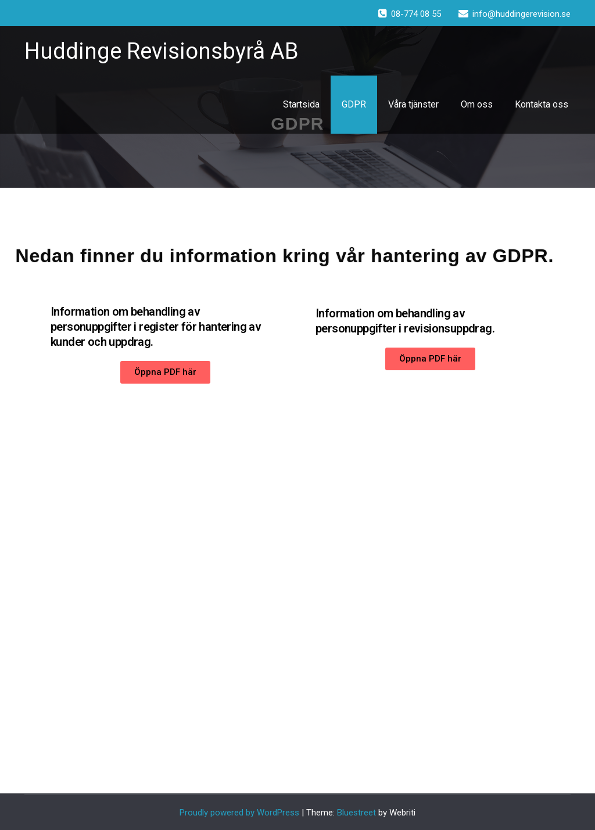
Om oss (477, 104)
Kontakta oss (541, 104)
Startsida (301, 104)
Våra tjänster (413, 104)
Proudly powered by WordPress (239, 812)
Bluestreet (356, 812)
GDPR (354, 104)
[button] (165, 372)
